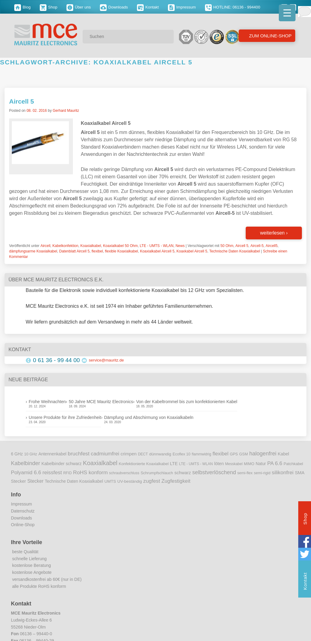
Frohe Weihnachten (47, 401)
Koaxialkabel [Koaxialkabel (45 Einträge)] (100, 463)
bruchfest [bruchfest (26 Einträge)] (79, 454)
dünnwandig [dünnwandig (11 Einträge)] (160, 454)
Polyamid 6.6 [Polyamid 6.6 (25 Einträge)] (26, 472)
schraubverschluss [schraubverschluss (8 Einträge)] (124, 473)
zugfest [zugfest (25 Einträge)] (151, 481)
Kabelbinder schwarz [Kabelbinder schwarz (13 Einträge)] (61, 463)
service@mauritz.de (106, 360)
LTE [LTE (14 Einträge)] (174, 463)
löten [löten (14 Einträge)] (219, 463)
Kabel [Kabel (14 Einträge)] (283, 453)
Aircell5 (271, 246)
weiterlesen (274, 232)
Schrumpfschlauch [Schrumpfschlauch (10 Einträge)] (157, 473)
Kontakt (148, 7)
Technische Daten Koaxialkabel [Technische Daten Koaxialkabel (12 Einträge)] (74, 481)
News (180, 246)
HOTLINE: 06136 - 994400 (232, 7)
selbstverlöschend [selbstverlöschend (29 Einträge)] (214, 472)
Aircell (45, 246)
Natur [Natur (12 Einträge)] (261, 463)
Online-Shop (23, 524)
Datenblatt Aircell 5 (74, 251)
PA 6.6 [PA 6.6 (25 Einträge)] (274, 463)
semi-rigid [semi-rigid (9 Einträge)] (262, 473)
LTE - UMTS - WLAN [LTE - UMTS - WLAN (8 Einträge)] (196, 464)
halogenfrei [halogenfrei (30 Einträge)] (262, 454)
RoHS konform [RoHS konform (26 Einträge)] (90, 472)
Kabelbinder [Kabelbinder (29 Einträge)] (25, 463)
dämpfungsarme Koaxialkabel (33, 251)
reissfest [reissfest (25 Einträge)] (52, 472)
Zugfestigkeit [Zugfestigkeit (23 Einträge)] (175, 481)
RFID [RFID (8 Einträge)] (67, 473)
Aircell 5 (21, 101)
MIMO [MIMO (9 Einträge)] (249, 464)
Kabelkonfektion (65, 246)
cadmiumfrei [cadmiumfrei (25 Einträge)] (105, 454)
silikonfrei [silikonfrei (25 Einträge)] (283, 472)
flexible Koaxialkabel (121, 251)
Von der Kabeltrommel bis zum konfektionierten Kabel (186, 401)
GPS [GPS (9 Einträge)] (234, 454)
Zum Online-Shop (270, 35)
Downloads (114, 7)
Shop (48, 7)
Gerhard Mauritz (66, 110)
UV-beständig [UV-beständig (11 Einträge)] (129, 481)
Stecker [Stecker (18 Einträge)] (35, 481)
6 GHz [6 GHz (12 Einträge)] (17, 454)
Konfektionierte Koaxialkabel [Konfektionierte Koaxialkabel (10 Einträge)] (144, 463)
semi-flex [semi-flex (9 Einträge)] (244, 473)
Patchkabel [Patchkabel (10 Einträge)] (293, 463)
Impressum (182, 7)
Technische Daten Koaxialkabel (234, 251)
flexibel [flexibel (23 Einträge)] (220, 454)
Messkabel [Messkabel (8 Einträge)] (233, 464)
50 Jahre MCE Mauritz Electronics (101, 401)
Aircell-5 (256, 246)
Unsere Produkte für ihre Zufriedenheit (65, 417)
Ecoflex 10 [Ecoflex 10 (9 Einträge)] (181, 454)
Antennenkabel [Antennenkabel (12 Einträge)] (53, 454)
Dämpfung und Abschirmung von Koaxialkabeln (148, 417)
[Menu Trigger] (287, 13)
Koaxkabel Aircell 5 (191, 251)
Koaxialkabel (90, 246)
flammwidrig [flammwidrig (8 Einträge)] (201, 454)
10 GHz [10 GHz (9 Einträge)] (30, 454)
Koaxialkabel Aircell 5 (157, 251)
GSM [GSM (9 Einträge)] (243, 454)
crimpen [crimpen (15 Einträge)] (129, 453)
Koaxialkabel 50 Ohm (120, 246)
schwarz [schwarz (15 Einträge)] (182, 472)
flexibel (97, 251)
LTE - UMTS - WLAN (156, 246)
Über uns (79, 7)
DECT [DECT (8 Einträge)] (143, 454)
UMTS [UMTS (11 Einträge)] (110, 481)
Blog (22, 7)
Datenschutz (23, 511)
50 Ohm (227, 246)
